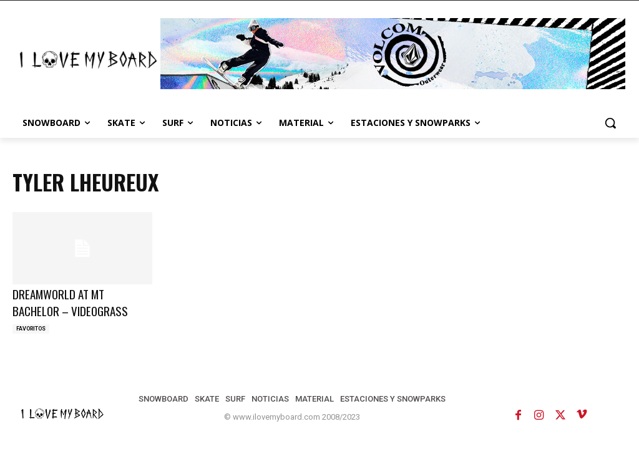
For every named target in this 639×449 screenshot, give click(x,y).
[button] (610, 123)
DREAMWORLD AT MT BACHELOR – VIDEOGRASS (70, 302)
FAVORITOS (31, 329)
